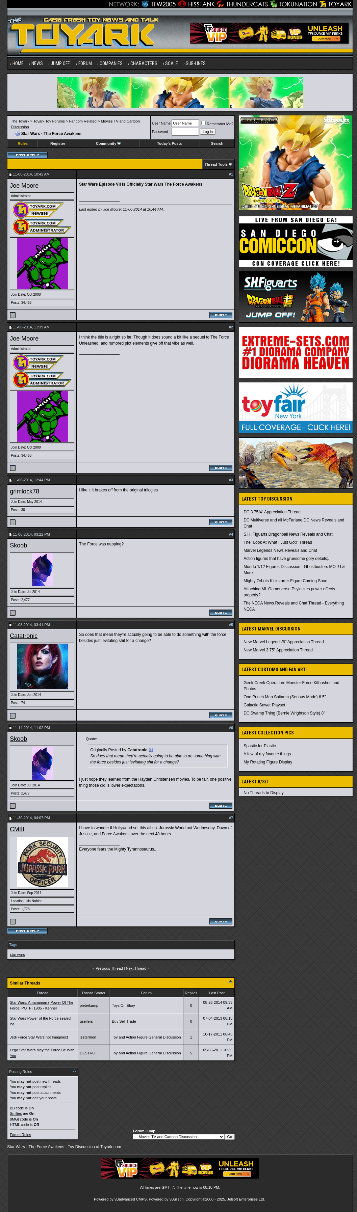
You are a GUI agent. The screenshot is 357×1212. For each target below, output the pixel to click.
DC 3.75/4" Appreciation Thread (272, 512)
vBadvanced (124, 1199)
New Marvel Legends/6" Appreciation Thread (284, 642)
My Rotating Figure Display (268, 762)
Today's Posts (169, 143)
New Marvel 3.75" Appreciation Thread (278, 650)
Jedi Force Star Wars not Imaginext (39, 1037)
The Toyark (20, 121)
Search (217, 143)
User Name (161, 123)
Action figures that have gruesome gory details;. (286, 558)
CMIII (17, 829)
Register (57, 143)
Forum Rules (20, 1135)
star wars (17, 954)
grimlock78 (24, 491)
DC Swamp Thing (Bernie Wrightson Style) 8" (284, 713)
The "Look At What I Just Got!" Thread (278, 542)
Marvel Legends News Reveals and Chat (280, 550)
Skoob (18, 545)
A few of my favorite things (267, 754)
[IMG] (14, 1119)
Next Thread (136, 968)
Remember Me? (217, 124)
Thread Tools (216, 164)
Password (160, 132)
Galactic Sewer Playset (264, 705)
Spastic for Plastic (260, 746)
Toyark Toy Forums (49, 121)
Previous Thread (109, 968)
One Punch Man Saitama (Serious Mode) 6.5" (285, 697)
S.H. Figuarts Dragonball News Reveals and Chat (288, 534)
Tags (13, 945)
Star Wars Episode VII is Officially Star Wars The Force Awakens (140, 184)
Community (108, 143)
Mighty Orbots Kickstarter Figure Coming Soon (285, 580)
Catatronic (23, 635)
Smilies (16, 1113)
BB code (17, 1108)
